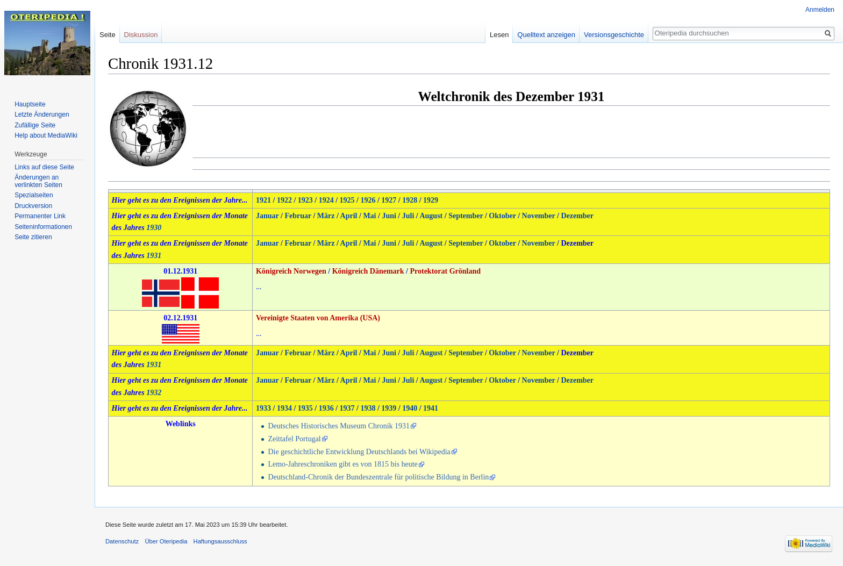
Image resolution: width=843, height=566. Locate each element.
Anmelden (819, 9)
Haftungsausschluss (220, 541)
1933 (263, 408)
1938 (367, 408)
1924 (326, 200)
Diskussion (141, 35)
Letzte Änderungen (42, 114)
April (349, 216)
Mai (369, 216)
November (538, 216)
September (465, 216)
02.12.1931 (180, 318)
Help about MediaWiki (46, 135)
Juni (389, 216)
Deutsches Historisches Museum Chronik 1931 (339, 426)
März (326, 216)
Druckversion (33, 206)
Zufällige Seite (35, 125)
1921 (263, 200)
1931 (153, 256)
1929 (430, 200)
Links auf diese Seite (44, 167)
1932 (153, 393)
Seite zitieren (33, 237)
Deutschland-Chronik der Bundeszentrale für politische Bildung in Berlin (378, 477)
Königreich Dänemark (368, 271)
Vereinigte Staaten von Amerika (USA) (318, 318)
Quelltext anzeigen (546, 35)
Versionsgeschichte (614, 35)
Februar (297, 216)
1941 (430, 408)
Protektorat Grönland (445, 271)
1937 (347, 408)
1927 (388, 200)
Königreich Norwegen (291, 271)
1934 (284, 408)
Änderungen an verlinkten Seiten (38, 181)
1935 (305, 408)
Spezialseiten (34, 195)
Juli (408, 216)
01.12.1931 (180, 271)
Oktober (502, 216)
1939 (388, 408)
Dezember (577, 216)
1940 (409, 408)
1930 (153, 228)
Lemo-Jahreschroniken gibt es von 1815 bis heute (342, 464)
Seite (107, 35)
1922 (284, 200)
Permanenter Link (40, 216)
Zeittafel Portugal (294, 439)
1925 (347, 200)
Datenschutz (122, 541)
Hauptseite (30, 104)
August (430, 216)
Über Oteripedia (166, 541)
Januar (267, 216)
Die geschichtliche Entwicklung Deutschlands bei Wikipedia (359, 452)
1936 (326, 408)
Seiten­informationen (43, 227)
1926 (367, 200)
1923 (305, 200)
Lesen (499, 35)
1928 (409, 200)
